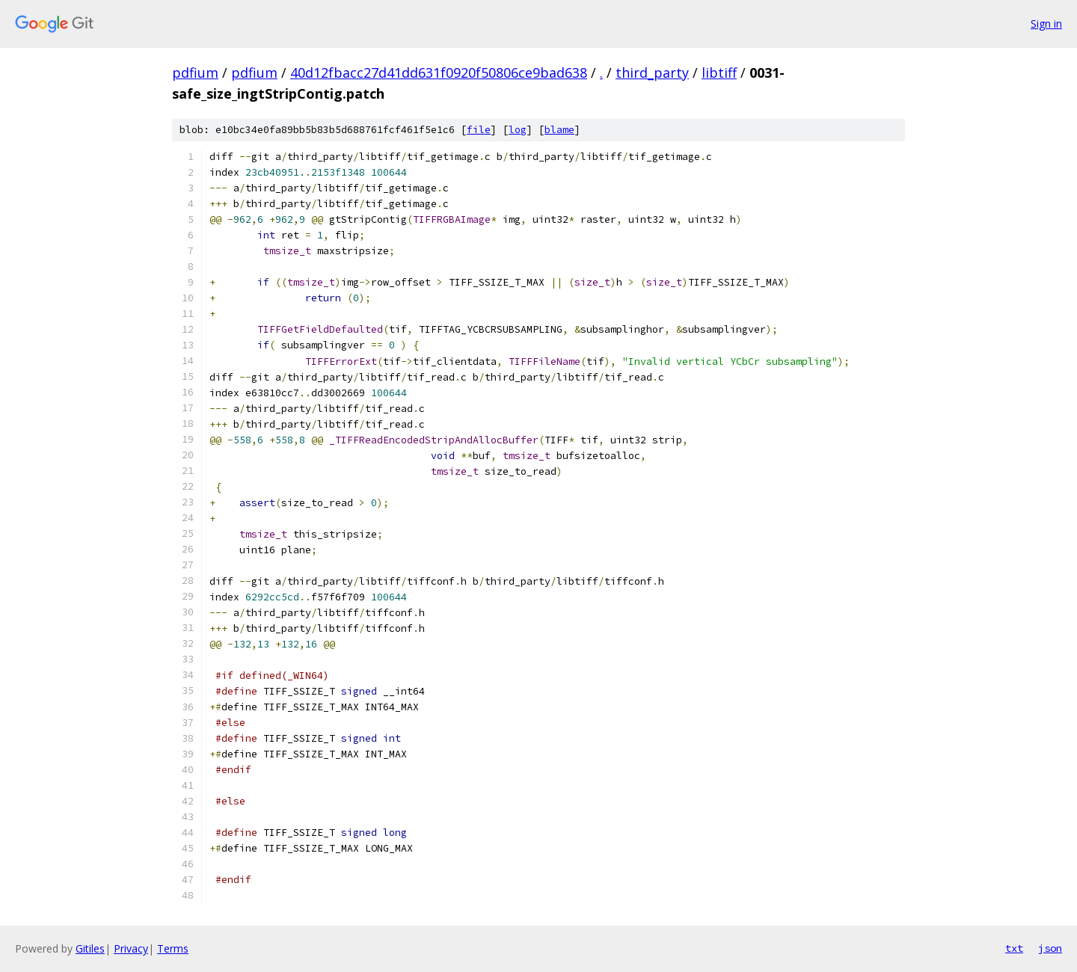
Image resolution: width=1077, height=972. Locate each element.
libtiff (719, 72)
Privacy (131, 948)
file (479, 129)
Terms (172, 948)
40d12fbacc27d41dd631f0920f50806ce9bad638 (438, 72)
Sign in (1046, 23)
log (518, 129)
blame (559, 129)
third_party (652, 72)
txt (1014, 948)
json (1050, 948)
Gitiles (90, 948)
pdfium (195, 72)
